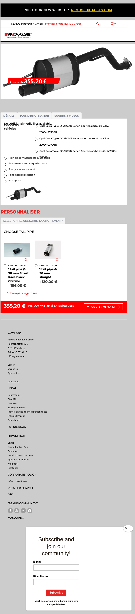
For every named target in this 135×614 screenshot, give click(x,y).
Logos (11, 442)
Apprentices (14, 373)
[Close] (128, 528)
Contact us (13, 381)
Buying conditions (17, 407)
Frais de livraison (16, 415)
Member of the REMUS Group (63, 23)
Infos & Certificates (17, 481)
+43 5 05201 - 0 (19, 352)
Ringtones (13, 467)
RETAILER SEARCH (20, 488)
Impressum (14, 394)
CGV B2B (12, 403)
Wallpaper (13, 463)
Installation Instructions (20, 455)
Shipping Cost (64, 305)
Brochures (13, 451)
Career (11, 364)
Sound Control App (18, 446)
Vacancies (13, 368)
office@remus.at (16, 356)
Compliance (14, 420)
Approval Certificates (19, 459)
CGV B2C (12, 399)
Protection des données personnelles (27, 411)
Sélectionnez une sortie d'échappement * (33, 220)
